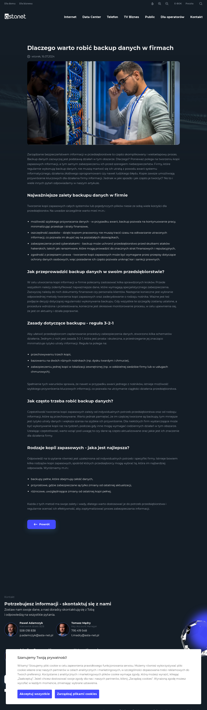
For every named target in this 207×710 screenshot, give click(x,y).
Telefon (112, 17)
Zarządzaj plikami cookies (77, 694)
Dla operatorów (172, 17)
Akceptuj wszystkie (35, 694)
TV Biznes (131, 17)
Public (150, 17)
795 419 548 (79, 630)
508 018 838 (28, 630)
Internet (70, 17)
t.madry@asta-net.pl (85, 635)
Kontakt (196, 17)
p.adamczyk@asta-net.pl (36, 635)
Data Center (91, 17)
